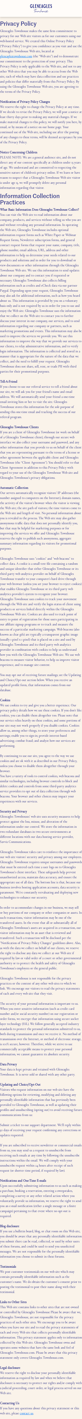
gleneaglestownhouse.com (16, 56)
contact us (26, 1413)
